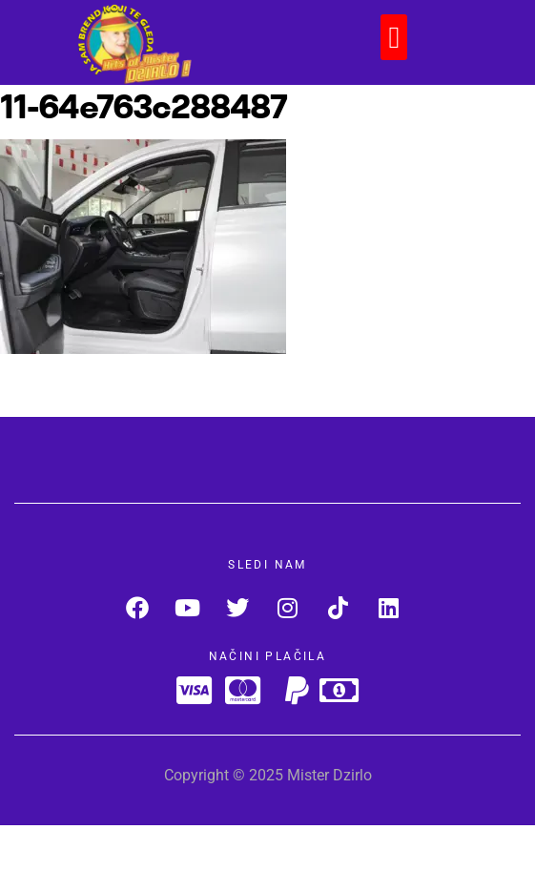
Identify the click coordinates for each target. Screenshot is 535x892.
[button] (394, 37)
